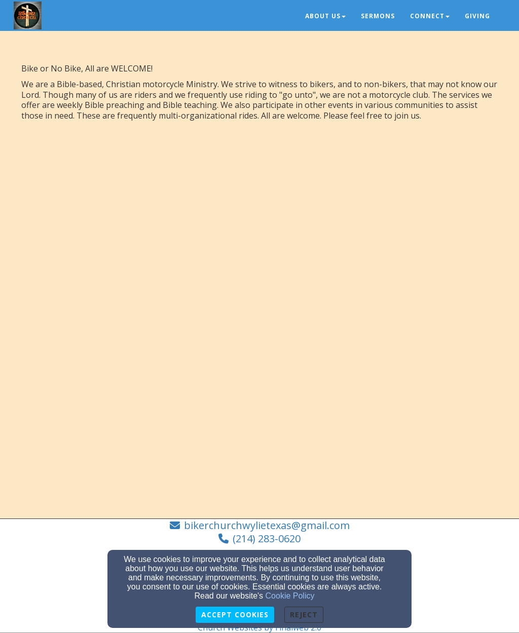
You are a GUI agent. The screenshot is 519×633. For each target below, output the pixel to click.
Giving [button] (477, 16)
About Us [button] (325, 16)
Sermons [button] (378, 16)
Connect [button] (430, 16)
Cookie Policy (290, 595)
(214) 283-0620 (267, 538)
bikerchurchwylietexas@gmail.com (267, 525)
